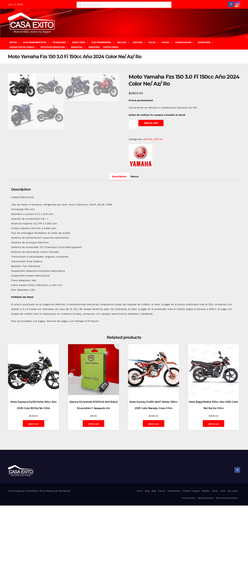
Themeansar (64, 563)
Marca (135, 248)
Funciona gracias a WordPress (23, 563)
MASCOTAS (78, 47)
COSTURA (139, 42)
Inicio (223, 563)
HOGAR (167, 42)
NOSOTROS (94, 47)
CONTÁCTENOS (110, 47)
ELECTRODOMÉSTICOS (36, 42)
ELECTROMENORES (102, 42)
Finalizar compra (191, 563)
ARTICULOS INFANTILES (54, 47)
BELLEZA (123, 42)
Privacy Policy (188, 570)
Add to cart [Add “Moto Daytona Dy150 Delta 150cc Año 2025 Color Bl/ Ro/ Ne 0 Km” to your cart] (33, 496)
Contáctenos (173, 563)
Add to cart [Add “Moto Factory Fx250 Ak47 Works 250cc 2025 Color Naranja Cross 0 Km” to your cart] (153, 496)
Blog (147, 563)
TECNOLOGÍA (61, 42)
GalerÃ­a (206, 563)
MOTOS (14, 42)
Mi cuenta (233, 563)
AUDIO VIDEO (80, 42)
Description (119, 248)
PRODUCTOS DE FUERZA (23, 47)
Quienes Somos (205, 570)
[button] (239, 43)
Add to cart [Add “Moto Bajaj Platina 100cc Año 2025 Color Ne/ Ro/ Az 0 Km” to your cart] (213, 496)
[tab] (119, 249)
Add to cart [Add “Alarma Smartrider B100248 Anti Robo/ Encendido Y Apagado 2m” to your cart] (93, 496)
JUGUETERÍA (205, 42)
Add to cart (151, 122)
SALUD (153, 42)
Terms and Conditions (227, 570)
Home (140, 563)
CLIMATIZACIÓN (184, 42)
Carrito (161, 563)
